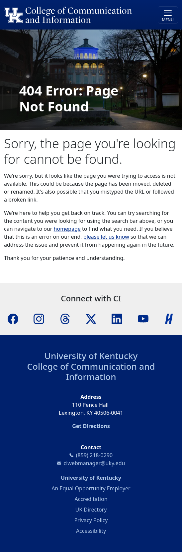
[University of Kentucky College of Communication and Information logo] (69, 15)
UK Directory (91, 509)
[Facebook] (13, 318)
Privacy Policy (91, 520)
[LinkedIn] (117, 318)
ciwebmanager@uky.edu (94, 463)
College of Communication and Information (91, 371)
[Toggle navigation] (168, 15)
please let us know (106, 236)
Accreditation (90, 499)
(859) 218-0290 (94, 455)
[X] (91, 318)
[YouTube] (143, 318)
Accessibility (91, 530)
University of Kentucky (91, 356)
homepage (67, 228)
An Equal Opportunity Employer (90, 488)
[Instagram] (39, 318)
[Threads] (65, 318)
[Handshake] (169, 318)
